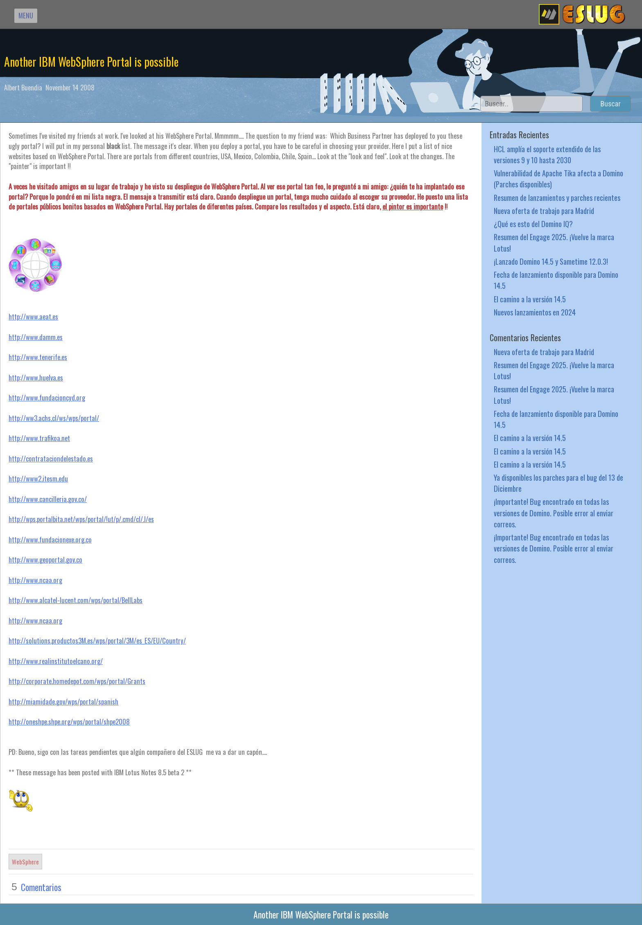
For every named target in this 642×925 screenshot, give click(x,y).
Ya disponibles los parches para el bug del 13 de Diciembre (558, 483)
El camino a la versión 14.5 (530, 298)
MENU (25, 15)
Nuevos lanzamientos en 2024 (535, 311)
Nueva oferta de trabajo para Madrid (544, 210)
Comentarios (41, 886)
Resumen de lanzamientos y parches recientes (557, 197)
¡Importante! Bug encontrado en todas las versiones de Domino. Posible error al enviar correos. (553, 512)
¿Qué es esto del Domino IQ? (533, 223)
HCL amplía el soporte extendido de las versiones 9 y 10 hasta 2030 (547, 154)
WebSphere (25, 861)
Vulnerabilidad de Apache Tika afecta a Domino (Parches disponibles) (558, 178)
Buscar (610, 103)
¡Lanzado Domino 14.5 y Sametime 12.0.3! (551, 261)
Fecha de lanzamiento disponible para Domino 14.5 (556, 280)
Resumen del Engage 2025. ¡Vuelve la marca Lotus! (554, 242)
